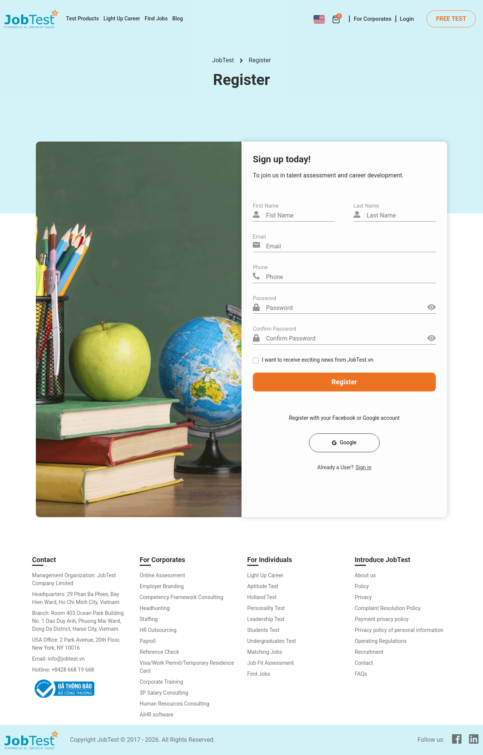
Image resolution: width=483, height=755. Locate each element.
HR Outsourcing (158, 630)
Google (344, 442)
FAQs (361, 674)
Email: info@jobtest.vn (58, 659)
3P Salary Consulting (164, 693)
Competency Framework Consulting (181, 597)
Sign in (363, 467)
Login (407, 18)
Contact (364, 663)
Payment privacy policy (382, 619)
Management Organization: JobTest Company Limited (74, 579)
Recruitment (369, 652)
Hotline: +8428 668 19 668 (63, 670)
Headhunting (155, 608)
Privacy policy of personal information (399, 630)
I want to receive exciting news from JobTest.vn (317, 360)
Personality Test (266, 608)
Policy (362, 586)
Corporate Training (161, 682)
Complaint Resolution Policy (388, 608)
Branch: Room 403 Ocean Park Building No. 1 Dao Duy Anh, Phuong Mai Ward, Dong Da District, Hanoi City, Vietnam (78, 621)
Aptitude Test (262, 586)
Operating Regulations (381, 641)
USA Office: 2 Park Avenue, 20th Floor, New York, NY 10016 (76, 644)
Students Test (263, 630)
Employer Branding (162, 586)
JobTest (223, 60)
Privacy (363, 597)
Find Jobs (258, 674)
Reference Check (159, 652)
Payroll (147, 641)
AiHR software (156, 715)
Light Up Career (265, 575)
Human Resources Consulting (174, 704)
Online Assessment (162, 575)
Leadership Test (266, 619)
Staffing (149, 619)
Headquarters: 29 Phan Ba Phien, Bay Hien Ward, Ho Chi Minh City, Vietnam (75, 598)
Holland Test (262, 597)
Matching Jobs (264, 652)
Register (260, 60)
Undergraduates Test (271, 641)
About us (365, 575)
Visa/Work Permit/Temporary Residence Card (187, 667)
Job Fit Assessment (270, 663)
